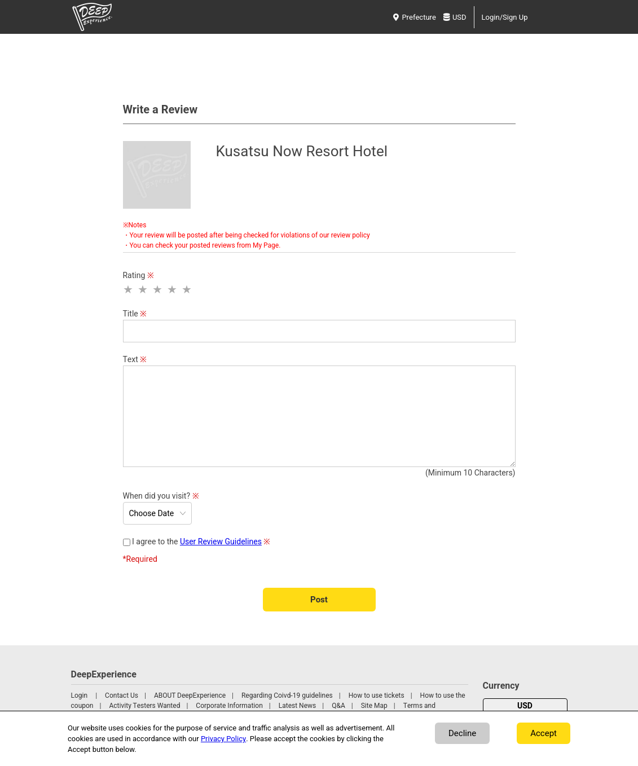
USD (455, 17)
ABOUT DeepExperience (190, 695)
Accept (543, 733)
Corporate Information (229, 706)
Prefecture (414, 17)
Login (79, 695)
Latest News (297, 706)
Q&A (338, 706)
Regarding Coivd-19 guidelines (287, 695)
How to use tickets (376, 695)
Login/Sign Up (505, 17)
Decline (462, 733)
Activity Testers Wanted (144, 706)
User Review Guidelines (221, 542)
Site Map (374, 706)
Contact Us (121, 695)
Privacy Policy (223, 738)
